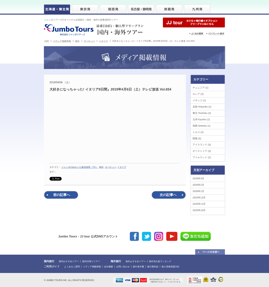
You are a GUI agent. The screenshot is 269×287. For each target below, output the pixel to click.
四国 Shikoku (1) (201, 125)
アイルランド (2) (202, 157)
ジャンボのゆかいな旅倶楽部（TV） (79, 167)
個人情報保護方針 (171, 266)
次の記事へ (168, 195)
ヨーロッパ (89, 41)
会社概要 (108, 266)
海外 (77, 41)
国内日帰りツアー (91, 261)
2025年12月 (199, 197)
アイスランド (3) (202, 144)
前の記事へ (61, 195)
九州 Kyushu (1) (201, 119)
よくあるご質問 (72, 266)
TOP (46, 41)
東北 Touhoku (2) (202, 113)
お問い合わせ (123, 266)
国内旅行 (49, 261)
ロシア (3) (198, 94)
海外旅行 (116, 261)
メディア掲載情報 (62, 41)
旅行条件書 (138, 266)
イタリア (103, 41)
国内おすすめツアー (69, 261)
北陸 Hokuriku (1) (202, 106)
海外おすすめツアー (136, 261)
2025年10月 (199, 210)
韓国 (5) (197, 138)
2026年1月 (198, 191)
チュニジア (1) (200, 87)
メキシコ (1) (199, 100)
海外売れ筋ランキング (160, 261)
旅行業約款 (152, 266)
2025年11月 (199, 203)
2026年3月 (198, 178)
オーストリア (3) (202, 151)
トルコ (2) (198, 132)
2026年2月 (198, 184)
